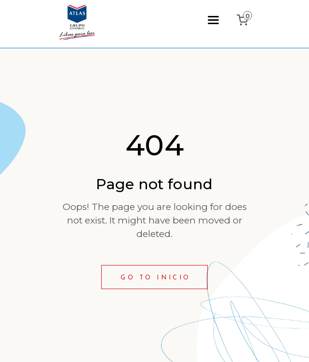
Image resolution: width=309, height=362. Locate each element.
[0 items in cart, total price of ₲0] (244, 20)
